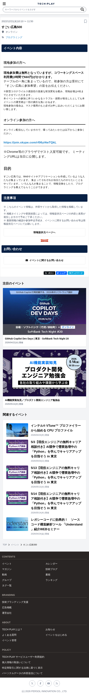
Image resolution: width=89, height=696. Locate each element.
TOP (5, 545)
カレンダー (51, 563)
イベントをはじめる (56, 634)
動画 (4, 574)
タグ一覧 (7, 585)
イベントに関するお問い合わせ (45, 260)
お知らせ (50, 629)
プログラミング (14, 37)
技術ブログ (51, 569)
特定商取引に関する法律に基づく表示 (22, 667)
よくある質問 (9, 634)
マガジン (7, 569)
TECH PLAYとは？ (12, 629)
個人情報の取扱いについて (16, 662)
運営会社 (7, 613)
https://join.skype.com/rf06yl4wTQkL (30, 142)
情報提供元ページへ (44, 232)
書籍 (48, 574)
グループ (7, 580)
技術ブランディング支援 (15, 602)
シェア (61, 273)
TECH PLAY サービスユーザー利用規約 (23, 656)
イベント (15, 545)
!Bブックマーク (76, 273)
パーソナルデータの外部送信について (22, 673)
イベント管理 (9, 640)
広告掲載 (7, 607)
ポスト (49, 273)
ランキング (51, 580)
